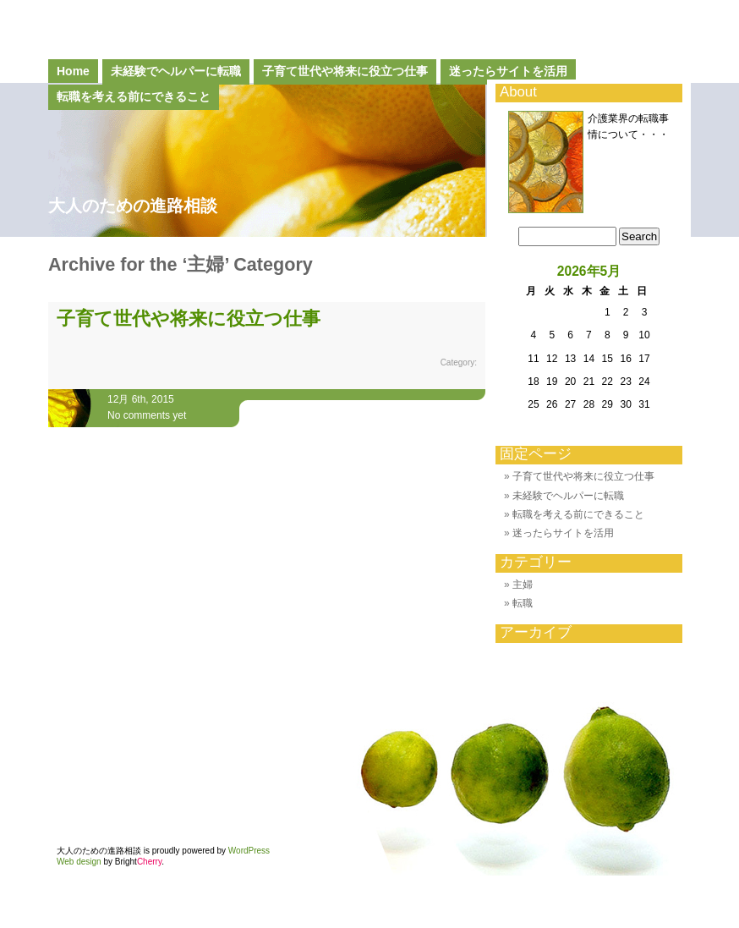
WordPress (249, 850)
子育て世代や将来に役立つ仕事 (345, 71)
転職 (522, 603)
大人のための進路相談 (132, 205)
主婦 (522, 584)
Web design (79, 861)
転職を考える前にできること (578, 514)
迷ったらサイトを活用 (508, 71)
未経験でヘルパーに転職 (176, 71)
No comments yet (146, 415)
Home (73, 71)
